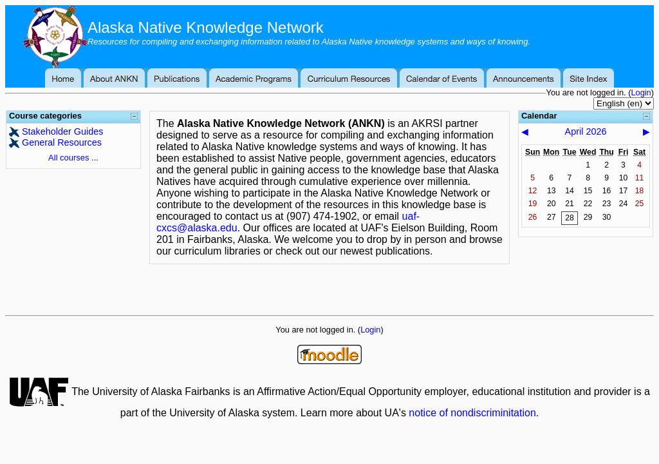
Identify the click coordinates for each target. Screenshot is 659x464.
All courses (68, 157)
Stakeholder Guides (62, 131)
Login (641, 92)
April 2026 (586, 131)
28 (569, 217)
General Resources (62, 142)
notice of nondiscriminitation (472, 412)
